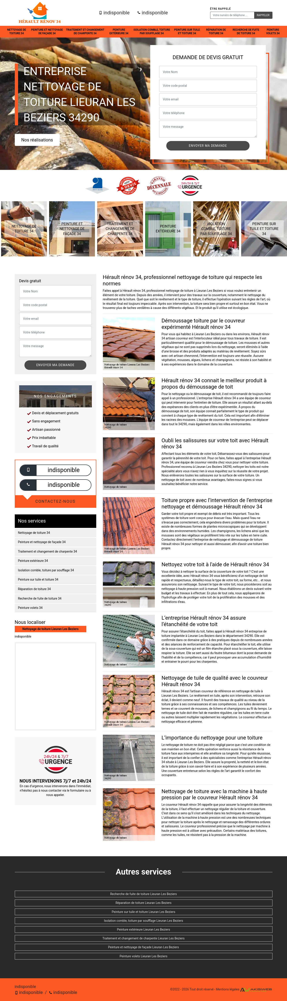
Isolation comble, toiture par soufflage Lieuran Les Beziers (143, 920)
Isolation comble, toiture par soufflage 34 (151, 31)
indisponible (114, 12)
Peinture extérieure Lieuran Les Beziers (143, 929)
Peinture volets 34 (273, 31)
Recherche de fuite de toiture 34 (246, 31)
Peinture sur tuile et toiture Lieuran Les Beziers (143, 912)
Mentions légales (227, 989)
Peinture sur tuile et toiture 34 (187, 31)
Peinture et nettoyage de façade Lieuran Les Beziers (143, 947)
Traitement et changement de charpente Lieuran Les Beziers (143, 938)
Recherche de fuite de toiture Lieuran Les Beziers (143, 894)
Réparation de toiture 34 (216, 31)
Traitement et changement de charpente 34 (85, 31)
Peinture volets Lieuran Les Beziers (143, 956)
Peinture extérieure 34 (118, 31)
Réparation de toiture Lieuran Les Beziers (143, 903)
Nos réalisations (37, 140)
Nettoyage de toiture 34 (16, 31)
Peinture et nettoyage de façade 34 (47, 31)
